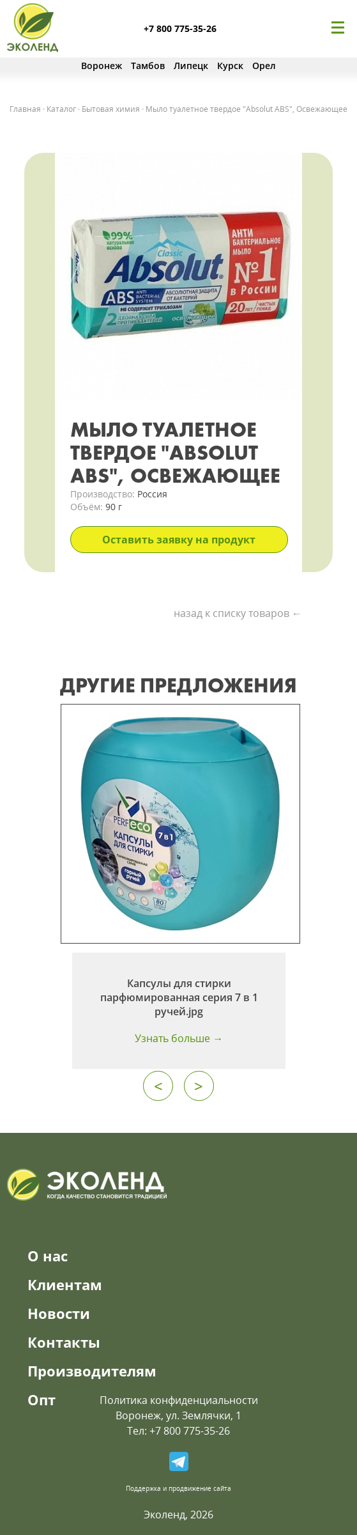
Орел (264, 65)
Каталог (61, 109)
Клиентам (64, 1284)
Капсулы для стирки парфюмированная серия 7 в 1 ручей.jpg (179, 997)
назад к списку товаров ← (238, 613)
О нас (47, 1255)
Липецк (191, 65)
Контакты (63, 1342)
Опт (41, 1399)
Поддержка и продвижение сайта (178, 1488)
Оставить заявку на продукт (178, 540)
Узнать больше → (179, 1038)
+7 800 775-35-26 (180, 28)
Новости (58, 1313)
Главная (25, 109)
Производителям (91, 1370)
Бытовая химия (111, 109)
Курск (230, 65)
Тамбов (148, 65)
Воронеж (101, 65)
